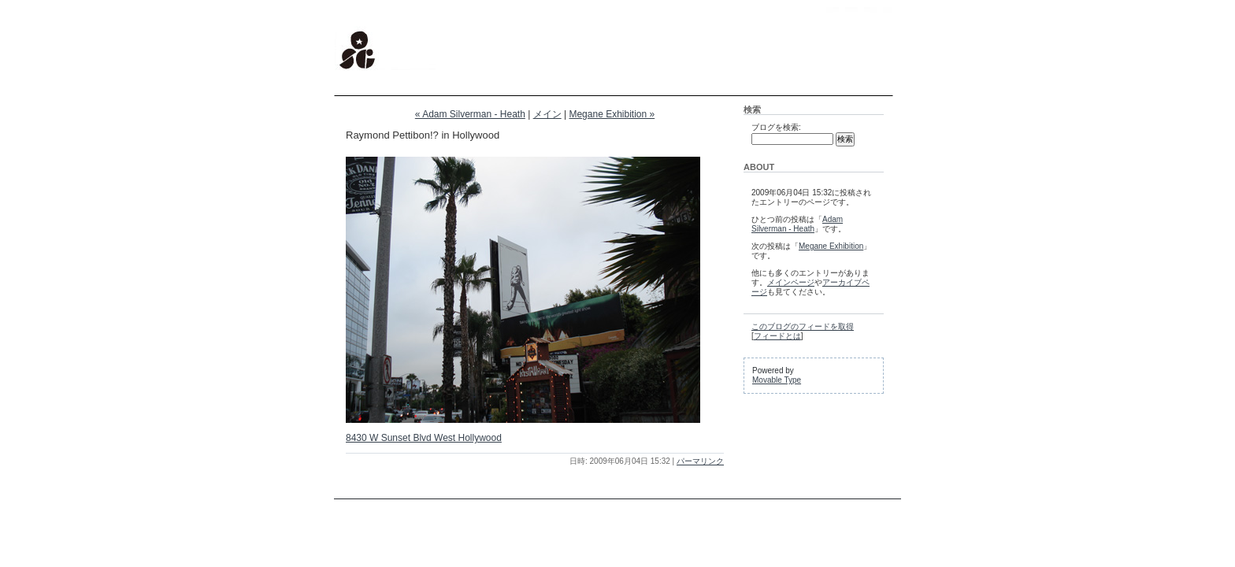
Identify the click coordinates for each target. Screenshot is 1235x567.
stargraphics (368, 16)
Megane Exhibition (831, 246)
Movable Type (776, 380)
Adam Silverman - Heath (797, 224)
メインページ (790, 282)
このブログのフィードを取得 (802, 326)
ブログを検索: (776, 127)
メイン (547, 114)
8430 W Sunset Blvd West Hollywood (424, 437)
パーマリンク (700, 461)
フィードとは (777, 336)
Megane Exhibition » (612, 114)
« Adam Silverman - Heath (470, 114)
